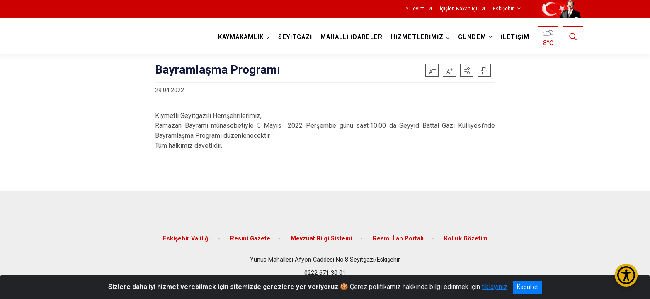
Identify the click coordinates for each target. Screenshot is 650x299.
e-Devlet (414, 9)
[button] (466, 70)
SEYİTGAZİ (295, 37)
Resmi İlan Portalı (398, 237)
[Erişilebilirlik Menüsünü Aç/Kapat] (626, 275)
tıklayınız (494, 287)
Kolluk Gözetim (466, 237)
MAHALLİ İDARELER (351, 37)
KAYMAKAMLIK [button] (241, 37)
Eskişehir (503, 9)
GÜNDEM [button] (472, 37)
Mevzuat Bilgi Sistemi (321, 237)
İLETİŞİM (515, 37)
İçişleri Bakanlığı (458, 9)
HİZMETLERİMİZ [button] (417, 37)
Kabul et (527, 287)
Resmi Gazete (250, 237)
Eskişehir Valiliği (186, 237)
